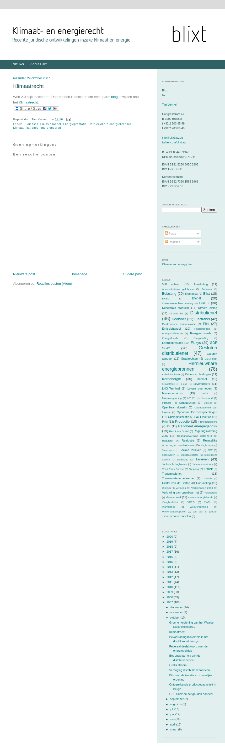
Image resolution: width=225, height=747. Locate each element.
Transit (208, 468)
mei (172, 719)
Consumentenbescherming (177, 303)
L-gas (184, 384)
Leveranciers (202, 383)
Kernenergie (171, 379)
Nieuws (18, 64)
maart (174, 729)
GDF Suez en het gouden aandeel (191, 694)
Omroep (208, 403)
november (177, 612)
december (177, 607)
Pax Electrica (202, 416)
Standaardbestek (190, 455)
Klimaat (18, 127)
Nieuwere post (24, 274)
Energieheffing (201, 338)
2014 (170, 566)
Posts (170, 233)
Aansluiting (201, 284)
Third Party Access (173, 469)
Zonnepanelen (182, 516)
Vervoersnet (173, 497)
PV (168, 426)
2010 (170, 587)
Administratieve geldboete (178, 289)
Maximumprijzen (172, 393)
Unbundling (203, 483)
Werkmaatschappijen (174, 511)
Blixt (206, 293)
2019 (170, 541)
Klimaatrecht (28, 86)
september (177, 699)
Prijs (165, 421)
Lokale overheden (200, 388)
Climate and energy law (177, 264)
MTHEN (191, 398)
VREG (191, 502)
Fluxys (196, 343)
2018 (170, 546)
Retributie (188, 440)
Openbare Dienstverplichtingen (197, 412)
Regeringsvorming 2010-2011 (194, 435)
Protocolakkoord (208, 421)
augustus (176, 704)
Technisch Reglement (174, 464)
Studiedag (182, 459)
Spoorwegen (168, 455)
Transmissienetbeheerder (178, 478)
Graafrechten (189, 358)
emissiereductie (202, 329)
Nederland (207, 398)
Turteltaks (207, 478)
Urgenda (166, 488)
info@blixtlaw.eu (172, 137)
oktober (175, 617)
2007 (170, 602)
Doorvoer (179, 319)
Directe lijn (176, 313)
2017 (170, 551)
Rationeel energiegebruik (44, 127)
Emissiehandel (50, 124)
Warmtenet (168, 506)
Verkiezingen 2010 (202, 487)
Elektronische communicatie (179, 324)
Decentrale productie (176, 307)
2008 (170, 597)
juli (172, 709)
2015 (170, 561)
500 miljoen (171, 284)
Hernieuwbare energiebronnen (110, 124)
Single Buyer (207, 445)
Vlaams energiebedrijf (200, 497)
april (173, 724)
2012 (170, 577)
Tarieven (202, 459)
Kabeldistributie (171, 374)
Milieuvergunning (172, 398)
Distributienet (203, 312)
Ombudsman (187, 402)
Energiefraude (170, 338)
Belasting (169, 293)
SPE (210, 450)
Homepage (79, 274)
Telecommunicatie (202, 464)
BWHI (196, 298)
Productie (182, 421)
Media (204, 393)
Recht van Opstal (179, 431)
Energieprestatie (75, 124)
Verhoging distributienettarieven (189, 670)
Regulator (167, 440)
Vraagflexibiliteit (170, 502)
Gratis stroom (177, 665)
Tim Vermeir (170, 104)
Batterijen (207, 289)
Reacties (172, 241)
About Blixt (38, 64)
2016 (170, 556)
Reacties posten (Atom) (54, 284)
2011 (170, 582)
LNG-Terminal (171, 388)
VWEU (207, 502)
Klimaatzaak (168, 384)
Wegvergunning (199, 506)
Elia (206, 324)
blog (114, 97)
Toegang (194, 469)
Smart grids (168, 450)
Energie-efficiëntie (172, 333)
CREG (204, 303)
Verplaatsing (211, 492)
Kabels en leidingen (198, 374)
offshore (167, 402)
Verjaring (181, 487)
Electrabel (202, 319)
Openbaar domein (174, 407)
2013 (170, 571)
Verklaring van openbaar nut (180, 492)
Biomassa (32, 124)
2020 (170, 536)
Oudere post (132, 274)
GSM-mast (211, 358)
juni (172, 714)
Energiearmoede (200, 333)
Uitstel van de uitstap (176, 483)
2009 (170, 592)
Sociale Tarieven (190, 450)
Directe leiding (207, 307)
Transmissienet (171, 473)
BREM (166, 298)
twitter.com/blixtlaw (174, 142)
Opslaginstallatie (178, 416)
